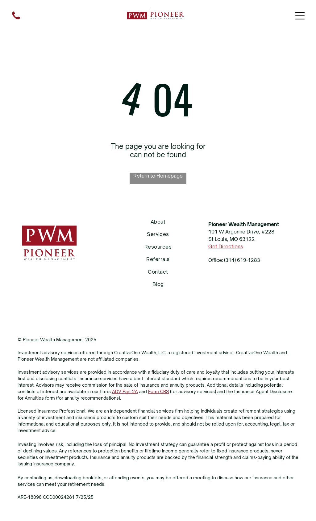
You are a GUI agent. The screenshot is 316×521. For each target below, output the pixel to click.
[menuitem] (158, 222)
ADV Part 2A (125, 391)
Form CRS (158, 391)
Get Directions (225, 246)
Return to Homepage (158, 176)
